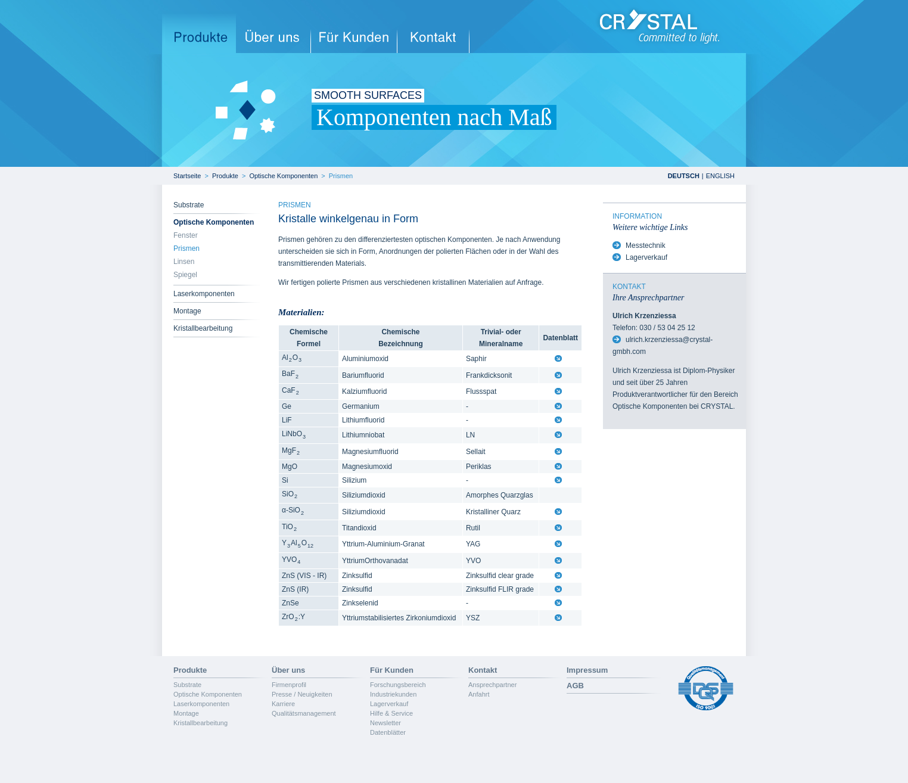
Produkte (225, 175)
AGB (575, 685)
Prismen (341, 175)
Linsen (183, 261)
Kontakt (482, 670)
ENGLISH (720, 175)
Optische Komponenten (283, 175)
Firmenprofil (289, 684)
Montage (187, 311)
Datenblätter (388, 732)
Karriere (283, 703)
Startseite (187, 175)
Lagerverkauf (646, 257)
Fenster (185, 235)
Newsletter (385, 722)
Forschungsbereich (398, 684)
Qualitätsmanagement (304, 713)
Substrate (188, 205)
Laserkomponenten (204, 294)
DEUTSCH (683, 175)
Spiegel (185, 275)
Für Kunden (391, 670)
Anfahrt (478, 694)
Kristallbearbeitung (202, 328)
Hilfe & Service (391, 713)
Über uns (288, 670)
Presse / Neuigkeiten (302, 694)
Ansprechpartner (492, 684)
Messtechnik (646, 245)
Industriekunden (393, 694)
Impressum (587, 670)
